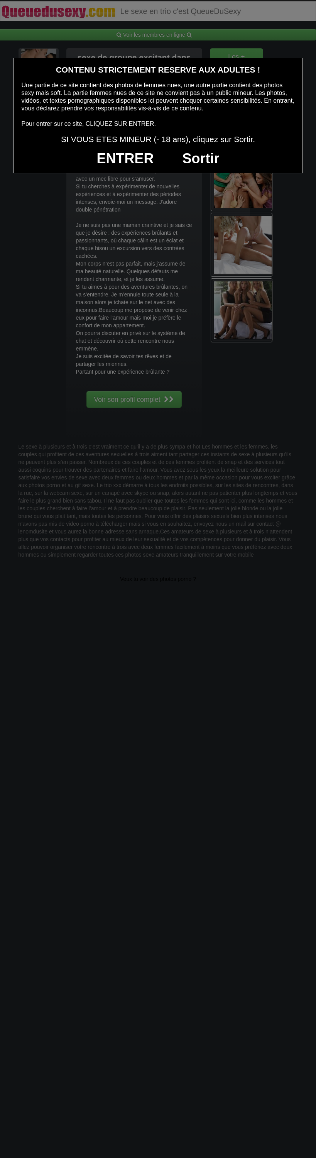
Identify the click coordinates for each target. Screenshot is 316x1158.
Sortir (200, 158)
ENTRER (125, 158)
